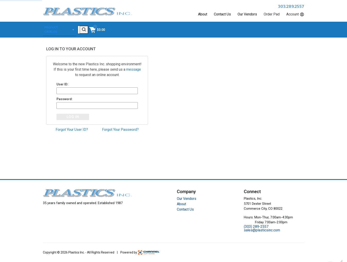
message (133, 69)
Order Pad (272, 14)
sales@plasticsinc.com (262, 230)
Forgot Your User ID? (72, 130)
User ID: (62, 83)
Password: (64, 99)
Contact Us (222, 14)
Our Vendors (247, 14)
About (202, 14)
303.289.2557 (291, 6)
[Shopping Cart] (295, 29)
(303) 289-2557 (256, 226)
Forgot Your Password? (120, 130)
